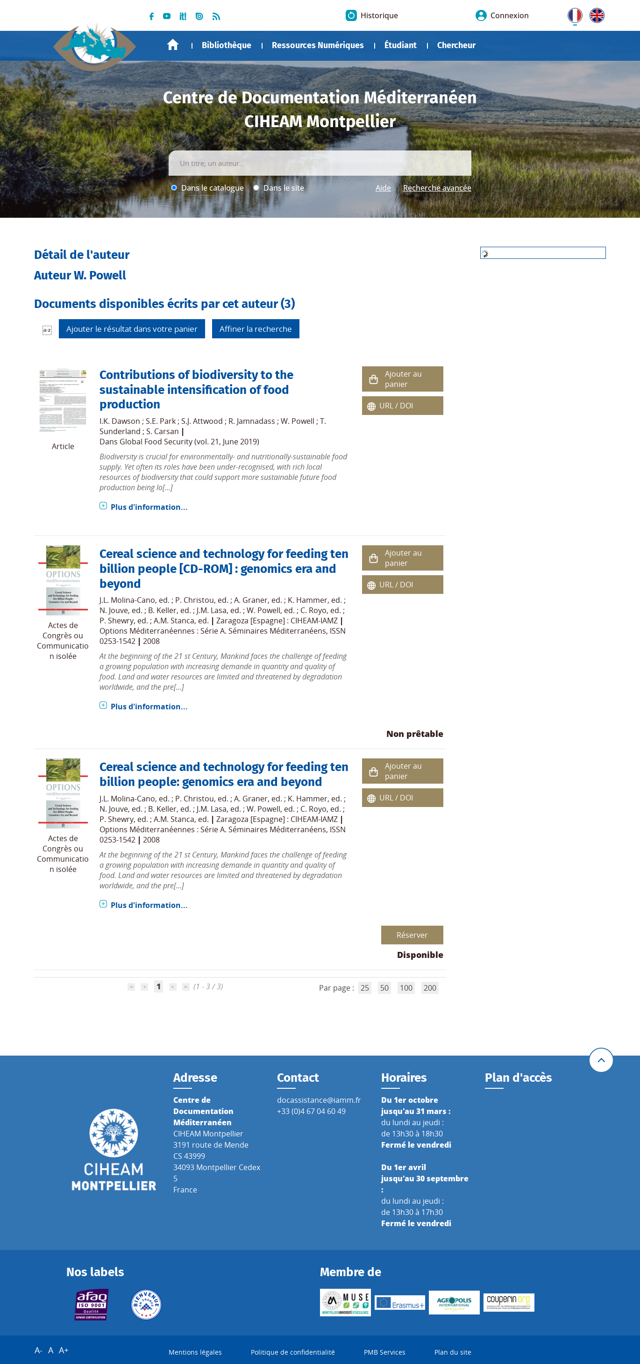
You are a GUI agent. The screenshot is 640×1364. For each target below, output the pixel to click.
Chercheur (456, 45)
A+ (64, 1350)
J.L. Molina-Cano (127, 600)
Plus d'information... (149, 507)
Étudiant (400, 45)
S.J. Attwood (202, 421)
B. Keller (162, 610)
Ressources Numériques (318, 45)
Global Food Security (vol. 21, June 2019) (189, 441)
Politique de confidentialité (293, 1352)
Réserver (412, 935)
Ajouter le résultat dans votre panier (132, 328)
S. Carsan (162, 431)
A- (39, 1350)
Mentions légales (195, 1352)
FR (572, 13)
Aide (383, 188)
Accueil (173, 44)
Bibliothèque (226, 45)
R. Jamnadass (251, 421)
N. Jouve (114, 610)
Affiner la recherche (256, 328)
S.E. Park (161, 421)
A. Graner (251, 600)
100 (406, 988)
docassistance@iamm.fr (319, 1100)
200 (430, 988)
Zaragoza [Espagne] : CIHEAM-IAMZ (277, 620)
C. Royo (313, 610)
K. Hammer (307, 600)
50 (384, 988)
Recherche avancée (437, 188)
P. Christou (194, 600)
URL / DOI (396, 405)
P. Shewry (117, 620)
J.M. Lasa (212, 610)
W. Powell (297, 421)
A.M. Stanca (174, 620)
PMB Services (384, 1352)
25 (365, 988)
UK (595, 13)
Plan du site (452, 1352)
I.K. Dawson (120, 421)
